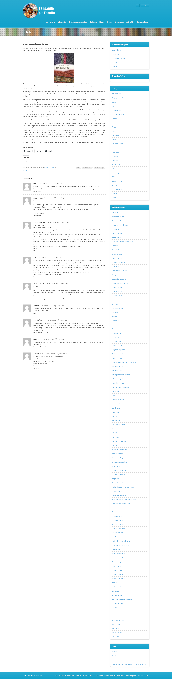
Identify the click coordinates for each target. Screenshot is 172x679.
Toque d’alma (116, 50)
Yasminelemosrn (117, 633)
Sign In (145, 5)
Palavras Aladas (117, 491)
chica (35, 183)
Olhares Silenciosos (119, 475)
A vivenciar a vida (118, 217)
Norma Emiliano (49, 168)
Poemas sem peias (118, 508)
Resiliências (116, 164)
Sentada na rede (118, 558)
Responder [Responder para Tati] (57, 257)
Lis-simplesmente (118, 400)
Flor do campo (117, 341)
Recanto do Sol (117, 516)
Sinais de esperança (119, 562)
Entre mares (116, 312)
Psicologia (115, 152)
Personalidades (117, 144)
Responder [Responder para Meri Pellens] (63, 320)
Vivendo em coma (118, 620)
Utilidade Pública (117, 189)
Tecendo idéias (117, 595)
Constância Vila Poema (120, 271)
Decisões (115, 62)
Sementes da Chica (118, 554)
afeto (78, 168)
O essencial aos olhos (119, 462)
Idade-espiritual (117, 366)
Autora (52, 22)
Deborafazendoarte (119, 279)
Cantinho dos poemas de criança (123, 242)
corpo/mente (87, 168)
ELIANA (36, 306)
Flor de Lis (115, 337)
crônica (114, 106)
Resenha (115, 160)
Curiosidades (116, 110)
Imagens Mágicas (118, 370)
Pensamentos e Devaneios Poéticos (124, 499)
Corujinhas (115, 275)
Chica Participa (117, 254)
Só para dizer (116, 566)
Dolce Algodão (117, 291)
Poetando (115, 54)
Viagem (114, 67)
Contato (109, 22)
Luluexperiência (117, 404)
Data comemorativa (118, 114)
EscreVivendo (116, 321)
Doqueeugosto (117, 296)
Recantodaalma (117, 520)
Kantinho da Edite (118, 383)
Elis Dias (115, 304)
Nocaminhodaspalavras (120, 458)
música (114, 140)
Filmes (101, 22)
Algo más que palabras (120, 225)
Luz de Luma (116, 408)
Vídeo (114, 198)
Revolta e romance (118, 529)
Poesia (114, 148)
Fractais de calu (117, 346)
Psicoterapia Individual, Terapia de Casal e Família (129, 664)
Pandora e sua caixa (119, 495)
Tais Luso (115, 583)
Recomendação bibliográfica (124, 22)
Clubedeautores (117, 258)
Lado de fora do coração (120, 387)
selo (113, 169)
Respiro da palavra (118, 524)
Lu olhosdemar (39, 283)
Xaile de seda (116, 628)
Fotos (114, 127)
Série (114, 177)
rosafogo (115, 537)
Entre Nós (115, 316)
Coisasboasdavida (118, 262)
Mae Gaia (115, 412)
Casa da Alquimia (118, 250)
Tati (34, 257)
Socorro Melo (38, 198)
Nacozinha (115, 445)
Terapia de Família (118, 181)
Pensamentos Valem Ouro (121, 504)
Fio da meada (116, 333)
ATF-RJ (114, 656)
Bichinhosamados (118, 233)
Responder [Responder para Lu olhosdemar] (66, 283)
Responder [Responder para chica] (58, 183)
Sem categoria (117, 173)
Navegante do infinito (119, 450)
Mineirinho (115, 433)
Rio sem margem (117, 533)
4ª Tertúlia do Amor (118, 58)
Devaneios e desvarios (120, 283)
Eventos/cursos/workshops (78, 22)
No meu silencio (117, 454)
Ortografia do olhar (118, 483)
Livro (113, 131)
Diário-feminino (117, 287)
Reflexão (115, 156)
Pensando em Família (119, 660)
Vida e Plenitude (117, 612)
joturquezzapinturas (119, 379)
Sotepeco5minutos (118, 579)
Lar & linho (115, 391)
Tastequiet (115, 591)
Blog (46, 22)
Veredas (115, 608)
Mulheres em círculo (119, 441)
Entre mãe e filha (118, 308)
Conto (114, 102)
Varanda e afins (117, 603)
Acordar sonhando (118, 221)
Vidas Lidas (116, 616)
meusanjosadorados (119, 425)
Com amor (115, 266)
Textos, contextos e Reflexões (122, 599)
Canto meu (115, 246)
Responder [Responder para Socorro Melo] (64, 198)
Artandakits (116, 229)
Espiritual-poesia (117, 325)
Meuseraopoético (118, 429)
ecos (113, 300)
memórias (115, 135)
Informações (62, 22)
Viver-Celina (116, 624)
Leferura (115, 396)
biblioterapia (116, 94)
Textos (30, 171)
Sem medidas (116, 549)
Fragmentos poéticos (119, 350)
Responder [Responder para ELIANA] (60, 306)
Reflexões (93, 22)
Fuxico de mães (117, 358)
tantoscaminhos (117, 587)
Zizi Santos (116, 637)
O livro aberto (116, 466)
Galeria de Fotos (142, 22)
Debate (25, 171)
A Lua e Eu (115, 212)
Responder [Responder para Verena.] (63, 354)
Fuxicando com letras (119, 354)
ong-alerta (115, 479)
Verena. (36, 354)
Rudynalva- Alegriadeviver (121, 541)
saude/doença (99, 168)
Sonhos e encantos (118, 570)
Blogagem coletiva (118, 98)
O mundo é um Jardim (119, 470)
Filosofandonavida (118, 329)
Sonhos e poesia (118, 574)
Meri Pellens (37, 320)
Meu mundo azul (117, 420)
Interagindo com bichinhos (121, 375)
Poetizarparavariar (118, 512)
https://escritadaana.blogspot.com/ (124, 362)
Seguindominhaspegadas (121, 545)
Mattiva (114, 416)
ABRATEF (115, 652)
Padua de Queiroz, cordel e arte (123, 487)
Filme (114, 123)
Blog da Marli (116, 237)
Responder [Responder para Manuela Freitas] (67, 222)
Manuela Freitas (39, 222)
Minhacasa (116, 437)
